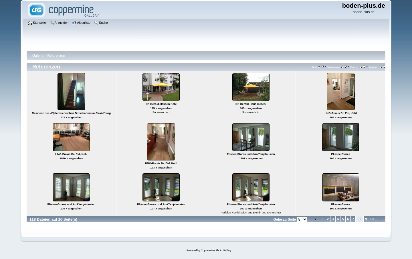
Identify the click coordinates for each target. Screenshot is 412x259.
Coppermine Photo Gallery (216, 250)
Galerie (37, 56)
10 (372, 219)
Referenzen (56, 56)
